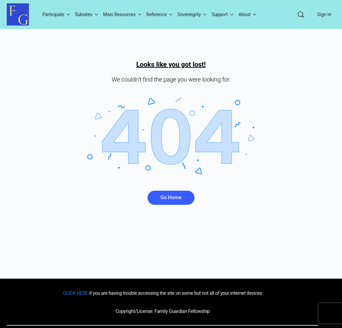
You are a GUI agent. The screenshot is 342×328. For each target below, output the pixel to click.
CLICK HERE (75, 293)
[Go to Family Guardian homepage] (18, 13)
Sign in (324, 14)
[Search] (300, 14)
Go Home (171, 197)
